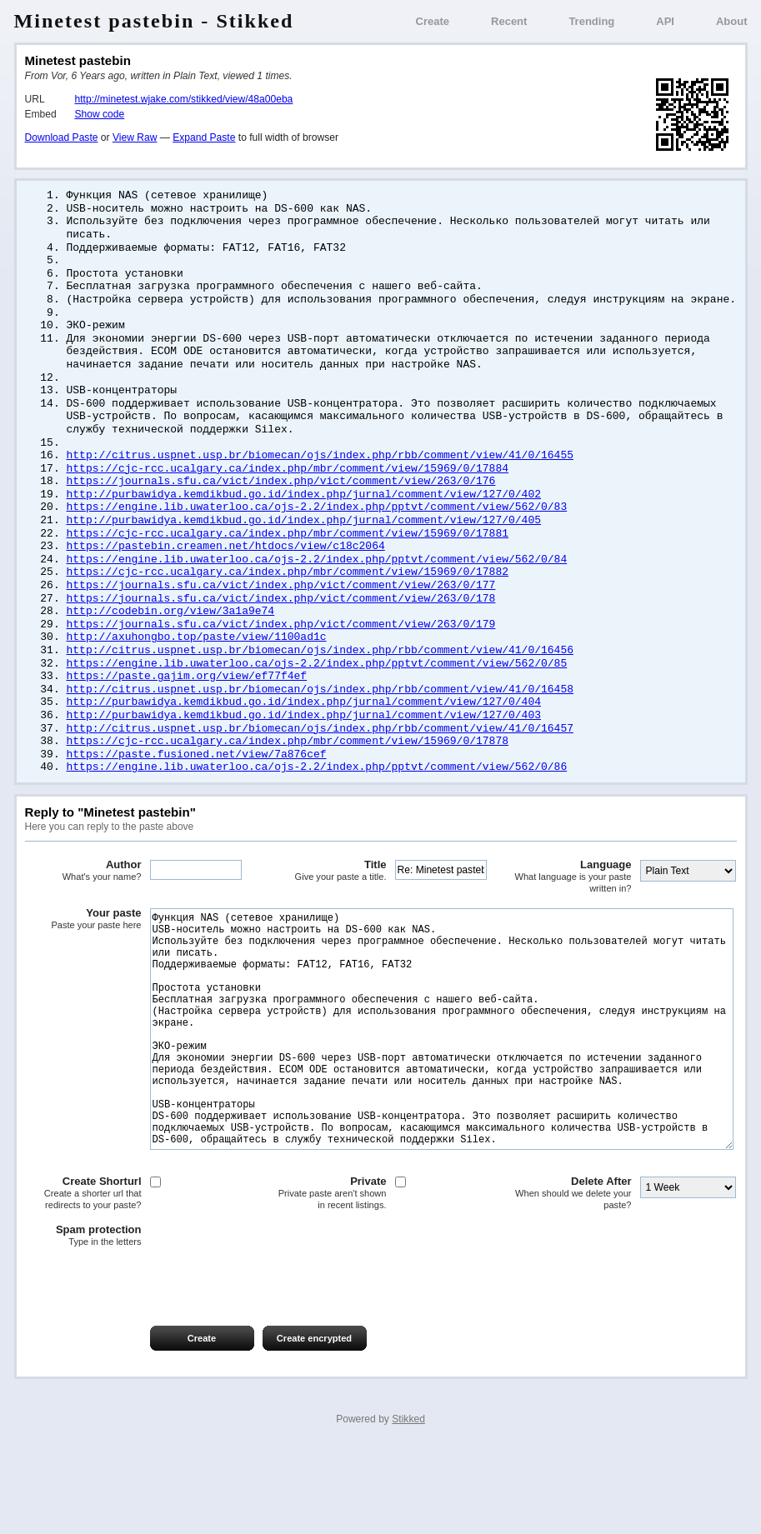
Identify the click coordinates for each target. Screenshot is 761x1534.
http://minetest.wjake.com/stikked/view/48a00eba (184, 99)
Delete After (573, 1276)
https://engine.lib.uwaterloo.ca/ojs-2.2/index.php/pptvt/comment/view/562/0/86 (317, 799)
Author (83, 904)
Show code (100, 114)
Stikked (408, 1502)
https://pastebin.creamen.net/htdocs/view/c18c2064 (226, 564)
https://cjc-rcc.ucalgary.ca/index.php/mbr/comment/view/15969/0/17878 (287, 772)
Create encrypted (314, 1422)
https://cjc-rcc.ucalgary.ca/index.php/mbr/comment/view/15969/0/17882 (287, 592)
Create (432, 21)
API (665, 21)
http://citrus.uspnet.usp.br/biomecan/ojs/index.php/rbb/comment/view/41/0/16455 (320, 468)
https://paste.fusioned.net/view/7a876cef (197, 786)
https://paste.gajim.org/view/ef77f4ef (187, 703)
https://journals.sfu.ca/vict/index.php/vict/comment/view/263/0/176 (281, 495)
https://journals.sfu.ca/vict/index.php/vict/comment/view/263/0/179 (281, 648)
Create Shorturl (83, 1276)
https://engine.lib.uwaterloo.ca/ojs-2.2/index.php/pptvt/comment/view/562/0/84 (317, 579)
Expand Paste (204, 137)
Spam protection (83, 1319)
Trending (591, 21)
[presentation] (151, 1364)
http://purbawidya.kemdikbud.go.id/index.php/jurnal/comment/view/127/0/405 (304, 537)
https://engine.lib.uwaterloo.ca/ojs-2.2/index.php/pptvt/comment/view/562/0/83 (317, 523)
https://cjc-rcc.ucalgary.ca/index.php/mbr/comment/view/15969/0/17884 (287, 482)
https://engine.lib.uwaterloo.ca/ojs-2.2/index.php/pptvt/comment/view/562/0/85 (317, 689)
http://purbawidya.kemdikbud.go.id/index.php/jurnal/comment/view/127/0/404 (304, 730)
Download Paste (61, 137)
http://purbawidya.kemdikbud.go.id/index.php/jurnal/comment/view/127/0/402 (304, 509)
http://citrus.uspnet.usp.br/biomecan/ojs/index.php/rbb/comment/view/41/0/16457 (320, 759)
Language (573, 909)
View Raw (135, 137)
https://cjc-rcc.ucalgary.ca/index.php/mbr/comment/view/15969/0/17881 (287, 551)
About (732, 21)
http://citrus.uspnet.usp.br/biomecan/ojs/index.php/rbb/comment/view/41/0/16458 (320, 717)
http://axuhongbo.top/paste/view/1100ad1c (197, 661)
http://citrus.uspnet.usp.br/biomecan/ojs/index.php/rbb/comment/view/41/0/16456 (320, 675)
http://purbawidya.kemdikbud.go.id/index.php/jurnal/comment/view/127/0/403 (304, 744)
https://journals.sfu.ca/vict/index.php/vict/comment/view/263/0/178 (281, 620)
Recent (509, 21)
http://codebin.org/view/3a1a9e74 (171, 634)
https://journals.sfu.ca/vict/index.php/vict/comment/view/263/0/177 (281, 606)
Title (328, 904)
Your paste (83, 952)
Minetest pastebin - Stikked (154, 21)
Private (328, 1276)
